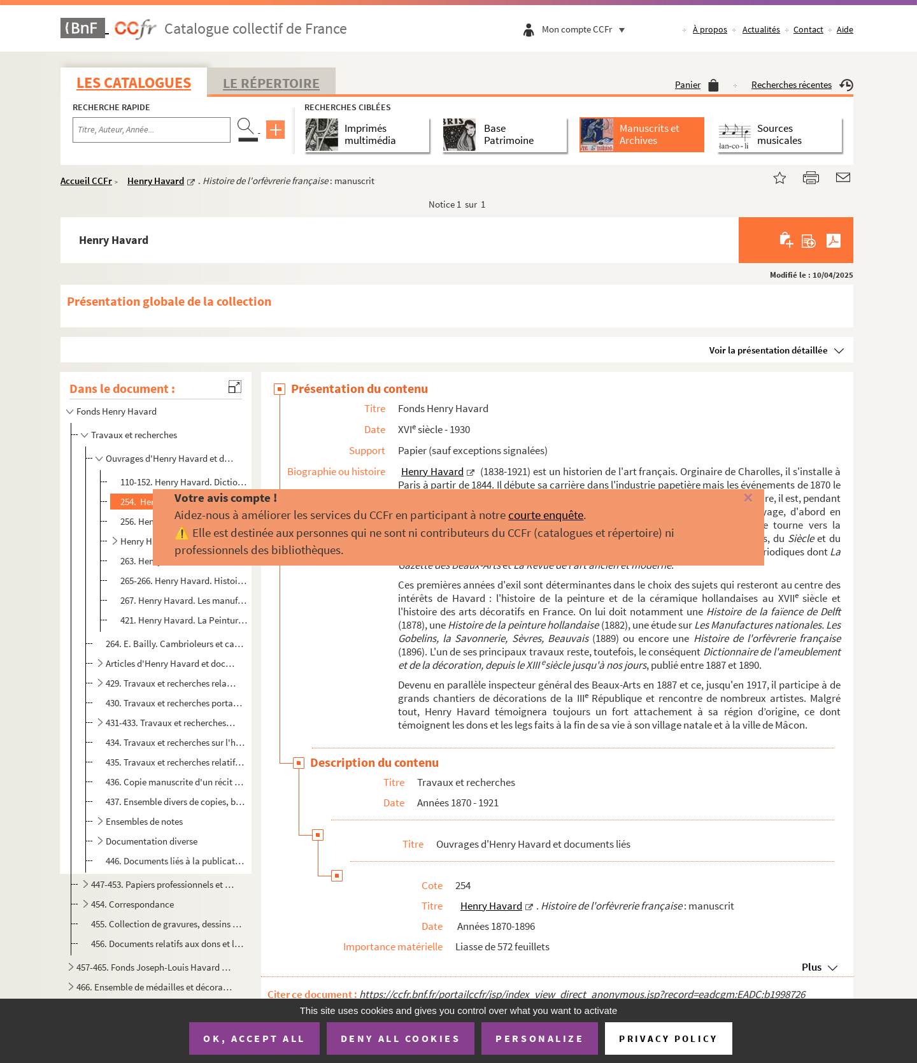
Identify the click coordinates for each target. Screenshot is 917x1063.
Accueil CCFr (86, 181)
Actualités (761, 29)
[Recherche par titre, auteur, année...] (152, 130)
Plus (811, 967)
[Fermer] (727, 498)
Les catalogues (133, 82)
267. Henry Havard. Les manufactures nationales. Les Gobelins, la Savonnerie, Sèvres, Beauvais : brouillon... (184, 600)
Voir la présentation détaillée (768, 350)
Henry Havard (155, 181)
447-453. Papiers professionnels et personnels (162, 884)
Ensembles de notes (144, 821)
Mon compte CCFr (586, 29)
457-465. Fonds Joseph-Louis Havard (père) (154, 967)
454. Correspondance (132, 904)
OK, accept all (254, 1038)
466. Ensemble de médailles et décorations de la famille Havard (154, 987)
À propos (710, 29)
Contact (808, 29)
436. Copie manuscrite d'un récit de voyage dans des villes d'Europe (176, 782)
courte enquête (545, 514)
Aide (845, 29)
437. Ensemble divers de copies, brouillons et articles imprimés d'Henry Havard (176, 801)
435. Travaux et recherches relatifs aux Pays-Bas (176, 762)
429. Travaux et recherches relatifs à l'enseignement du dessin (171, 683)
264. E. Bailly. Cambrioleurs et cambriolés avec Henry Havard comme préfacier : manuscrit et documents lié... (176, 644)
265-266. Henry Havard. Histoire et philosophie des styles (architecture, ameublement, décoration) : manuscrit (184, 580)
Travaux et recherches (134, 435)
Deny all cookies (400, 1038)
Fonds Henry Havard (116, 411)
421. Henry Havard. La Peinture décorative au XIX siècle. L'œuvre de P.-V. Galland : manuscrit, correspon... (184, 620)
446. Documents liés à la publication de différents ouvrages (176, 861)
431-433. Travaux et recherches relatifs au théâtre (171, 723)
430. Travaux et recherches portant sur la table (176, 703)
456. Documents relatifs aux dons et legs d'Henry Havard (168, 944)
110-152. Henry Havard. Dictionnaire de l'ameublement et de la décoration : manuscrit (184, 482)
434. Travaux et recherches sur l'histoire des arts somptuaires (176, 742)
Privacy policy (668, 1038)
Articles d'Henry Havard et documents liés (171, 663)
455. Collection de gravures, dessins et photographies (168, 924)
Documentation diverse (151, 841)
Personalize (539, 1038)
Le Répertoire (271, 83)
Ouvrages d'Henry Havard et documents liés (171, 458)
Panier (697, 84)
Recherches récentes (802, 84)
